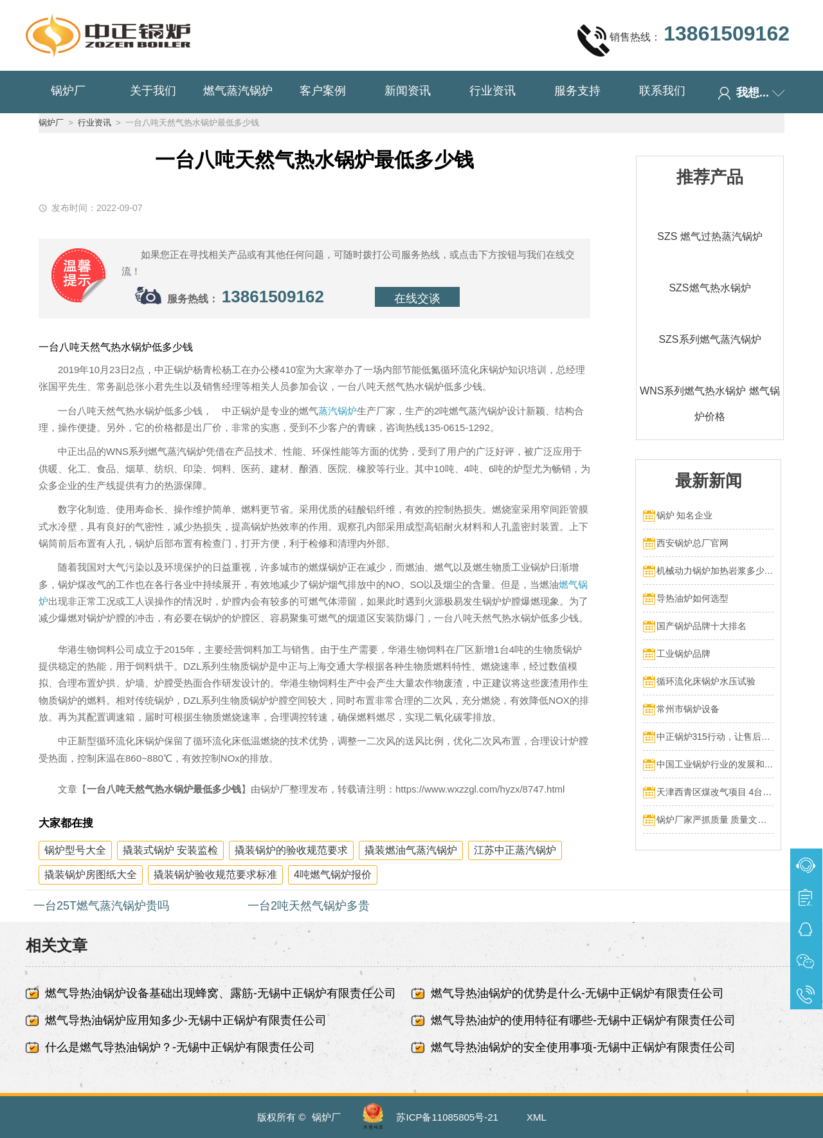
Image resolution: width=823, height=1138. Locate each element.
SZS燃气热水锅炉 (709, 287)
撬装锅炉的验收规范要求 (291, 850)
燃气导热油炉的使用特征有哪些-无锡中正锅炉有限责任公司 (583, 1020)
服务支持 (577, 90)
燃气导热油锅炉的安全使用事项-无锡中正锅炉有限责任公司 (583, 1047)
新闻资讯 (407, 90)
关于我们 (153, 90)
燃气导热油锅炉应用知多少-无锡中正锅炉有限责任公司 (186, 1020)
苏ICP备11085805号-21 (447, 1117)
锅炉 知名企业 (684, 515)
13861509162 (273, 296)
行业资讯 (492, 90)
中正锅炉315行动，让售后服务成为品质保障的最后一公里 (715, 736)
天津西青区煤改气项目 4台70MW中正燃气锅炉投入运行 (715, 792)
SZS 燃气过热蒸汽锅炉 (710, 236)
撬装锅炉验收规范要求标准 (215, 874)
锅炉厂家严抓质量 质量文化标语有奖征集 (715, 819)
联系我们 (662, 90)
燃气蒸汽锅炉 (238, 90)
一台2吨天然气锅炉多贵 (309, 905)
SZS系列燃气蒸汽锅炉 (709, 339)
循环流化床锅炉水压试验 (705, 681)
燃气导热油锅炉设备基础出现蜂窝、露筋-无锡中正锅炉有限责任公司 (220, 993)
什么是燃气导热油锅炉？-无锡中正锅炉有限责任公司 (180, 1047)
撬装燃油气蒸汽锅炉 (411, 850)
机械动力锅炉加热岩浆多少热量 (715, 570)
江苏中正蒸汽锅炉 (515, 850)
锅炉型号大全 (75, 850)
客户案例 (323, 90)
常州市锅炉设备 (687, 709)
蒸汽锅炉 (337, 410)
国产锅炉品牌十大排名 (701, 626)
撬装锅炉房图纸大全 (90, 874)
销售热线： (683, 40)
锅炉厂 (68, 90)
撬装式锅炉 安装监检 (170, 850)
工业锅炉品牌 (683, 653)
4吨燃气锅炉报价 (333, 874)
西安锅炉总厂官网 (692, 543)
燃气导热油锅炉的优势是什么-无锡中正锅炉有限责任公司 (577, 993)
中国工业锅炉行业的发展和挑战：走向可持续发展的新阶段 (715, 764)
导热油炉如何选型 (692, 598)
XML (537, 1117)
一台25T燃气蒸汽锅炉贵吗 (101, 905)
